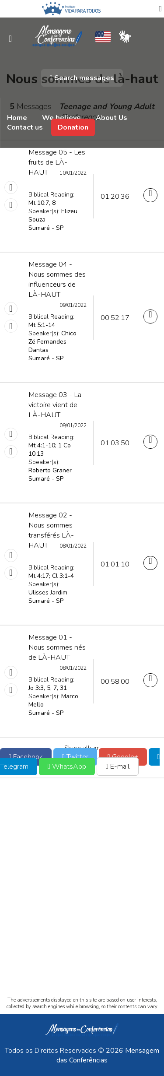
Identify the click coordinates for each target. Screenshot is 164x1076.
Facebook (26, 757)
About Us (111, 118)
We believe (61, 118)
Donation (73, 127)
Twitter (75, 757)
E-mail (117, 766)
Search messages (82, 78)
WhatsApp (67, 766)
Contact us (25, 127)
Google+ (123, 757)
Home (17, 118)
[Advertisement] (82, 895)
